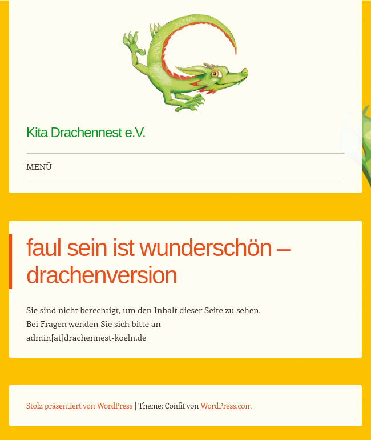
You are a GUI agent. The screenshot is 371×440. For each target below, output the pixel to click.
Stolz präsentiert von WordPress (79, 405)
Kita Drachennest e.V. (86, 132)
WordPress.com (226, 405)
